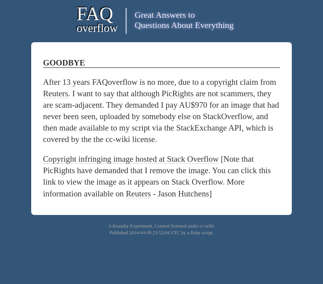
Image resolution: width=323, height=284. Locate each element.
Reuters (55, 93)
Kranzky (121, 226)
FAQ (97, 18)
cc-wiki (206, 226)
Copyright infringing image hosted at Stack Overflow (131, 158)
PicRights (177, 93)
